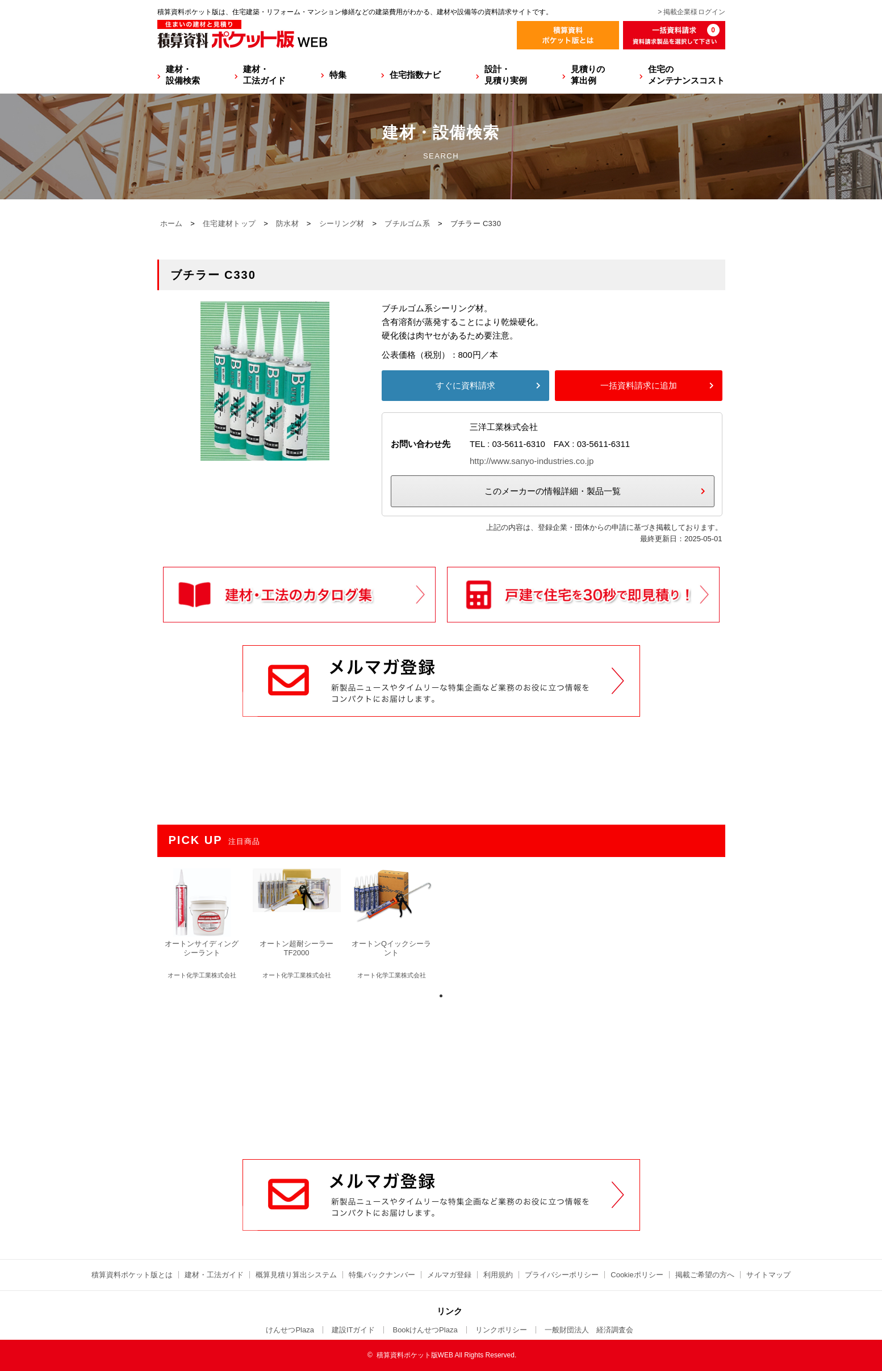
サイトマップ (768, 1274)
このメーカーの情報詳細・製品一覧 (552, 491)
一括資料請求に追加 (638, 385)
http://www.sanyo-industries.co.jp (531, 461)
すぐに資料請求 (465, 385)
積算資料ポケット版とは (132, 1274)
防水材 (287, 223)
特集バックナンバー (382, 1274)
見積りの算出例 (588, 74)
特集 (337, 75)
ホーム (171, 223)
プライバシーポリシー (562, 1274)
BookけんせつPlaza (424, 1330)
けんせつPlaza (290, 1330)
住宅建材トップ (229, 223)
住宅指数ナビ (415, 75)
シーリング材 (342, 223)
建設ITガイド (353, 1330)
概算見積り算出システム (296, 1274)
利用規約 (498, 1274)
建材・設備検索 (183, 74)
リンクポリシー (501, 1330)
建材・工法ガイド (264, 74)
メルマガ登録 (449, 1274)
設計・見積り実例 (505, 74)
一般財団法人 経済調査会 (589, 1330)
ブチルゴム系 (407, 223)
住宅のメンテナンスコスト (686, 74)
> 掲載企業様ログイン (691, 12)
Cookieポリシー (637, 1274)
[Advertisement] (441, 1072)
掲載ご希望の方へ (704, 1274)
